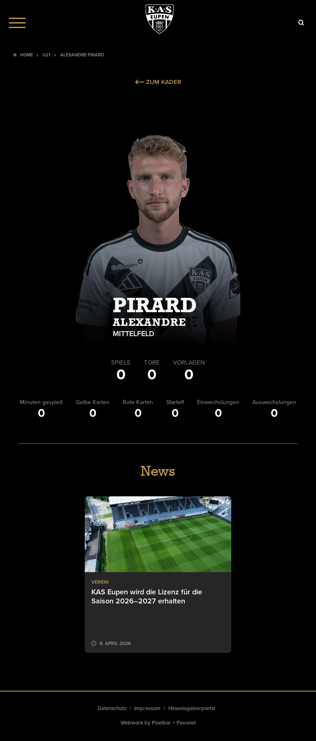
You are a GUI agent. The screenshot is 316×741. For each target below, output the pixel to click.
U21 (46, 55)
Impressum (147, 708)
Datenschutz (112, 708)
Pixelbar (161, 723)
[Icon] (301, 22)
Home (26, 55)
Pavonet (186, 723)
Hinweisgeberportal (191, 708)
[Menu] (17, 22)
